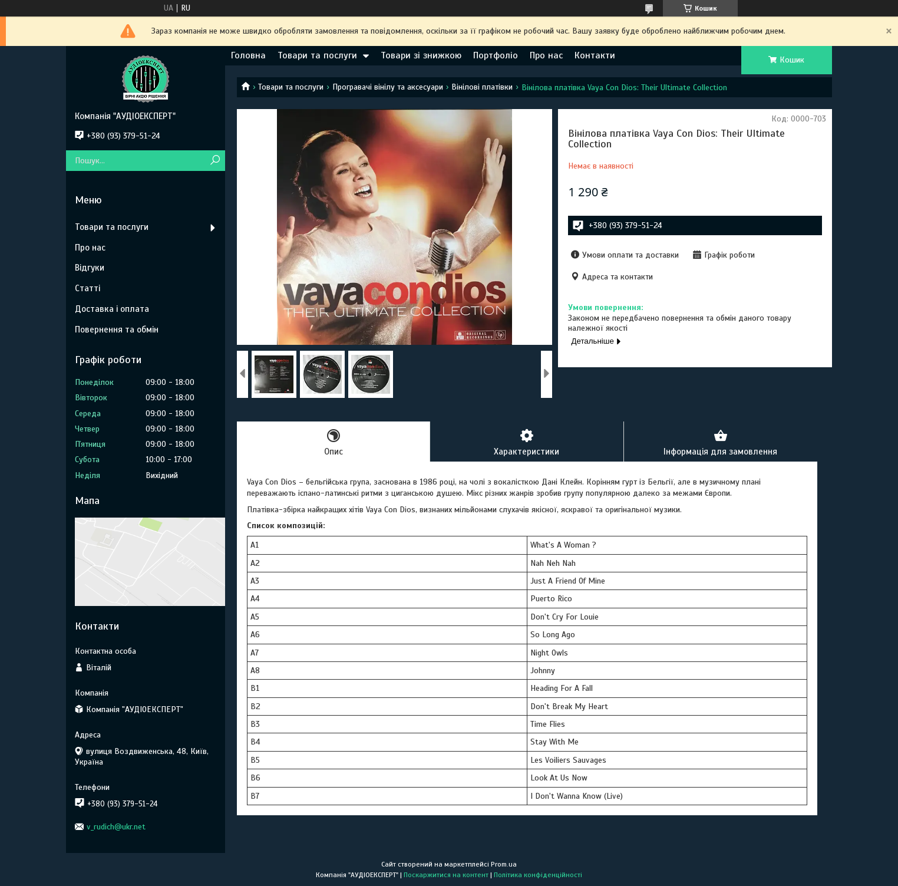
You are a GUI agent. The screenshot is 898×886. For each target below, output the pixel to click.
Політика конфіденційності (538, 875)
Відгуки (89, 267)
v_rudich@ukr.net (116, 827)
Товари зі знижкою (421, 55)
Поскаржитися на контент (446, 875)
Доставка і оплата (112, 309)
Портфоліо (495, 55)
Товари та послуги (317, 55)
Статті (87, 288)
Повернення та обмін (117, 329)
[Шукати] (214, 160)
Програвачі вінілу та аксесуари (387, 87)
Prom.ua (504, 864)
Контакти (595, 55)
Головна (248, 55)
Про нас (546, 55)
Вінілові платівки (482, 87)
